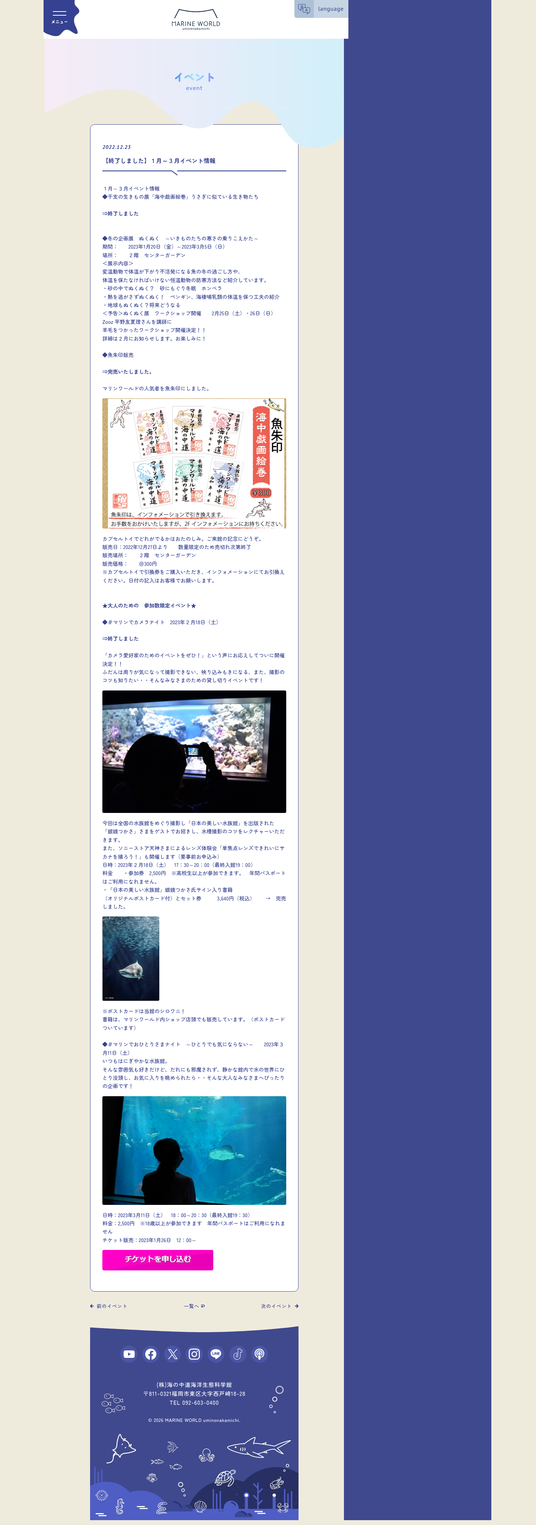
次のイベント (276, 1306)
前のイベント (112, 1306)
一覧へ (191, 1306)
